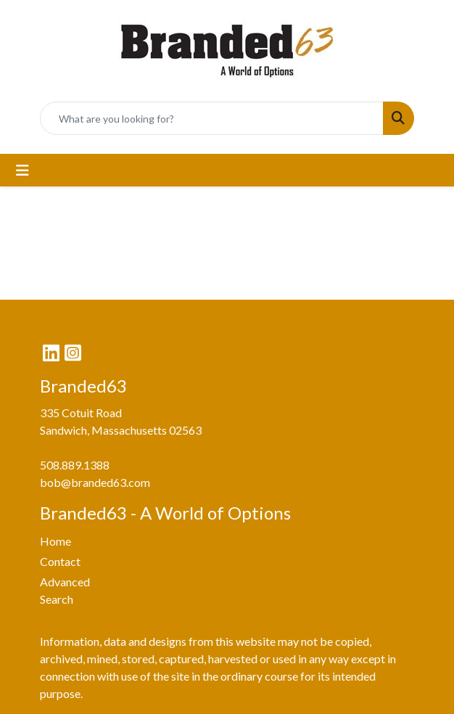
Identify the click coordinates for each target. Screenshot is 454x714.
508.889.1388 (75, 465)
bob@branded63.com (95, 482)
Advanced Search (65, 590)
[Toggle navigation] (22, 170)
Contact (60, 561)
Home (55, 541)
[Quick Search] (212, 118)
